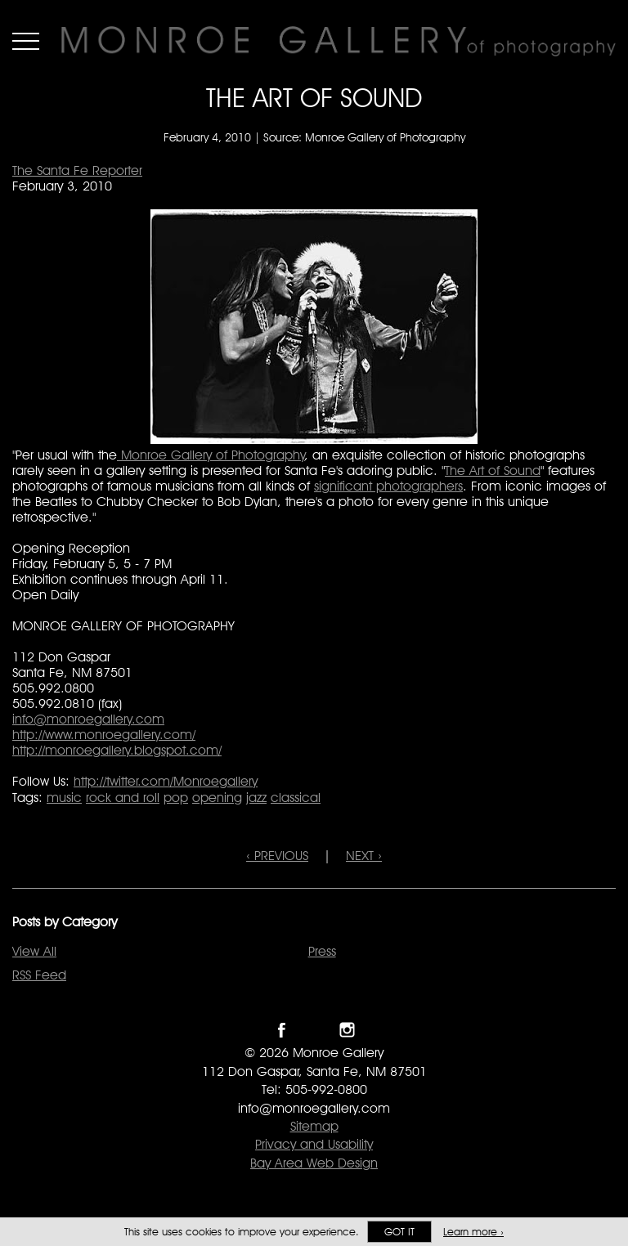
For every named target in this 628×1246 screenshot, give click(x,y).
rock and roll (122, 797)
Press (322, 951)
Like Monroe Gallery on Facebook (281, 1029)
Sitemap (314, 1126)
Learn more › (473, 1232)
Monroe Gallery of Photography (211, 455)
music (64, 797)
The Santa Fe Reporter (77, 170)
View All (34, 951)
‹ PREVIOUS (277, 855)
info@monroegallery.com (88, 719)
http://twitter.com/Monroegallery (166, 781)
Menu (25, 40)
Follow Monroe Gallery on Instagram (347, 1029)
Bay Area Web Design (314, 1163)
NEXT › (364, 855)
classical (296, 797)
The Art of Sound (493, 470)
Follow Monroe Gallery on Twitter (314, 1029)
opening (217, 797)
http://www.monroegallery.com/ (103, 734)
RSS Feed (39, 975)
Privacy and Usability (314, 1144)
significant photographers (388, 486)
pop (176, 797)
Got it (399, 1232)
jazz (256, 797)
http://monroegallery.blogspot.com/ (117, 750)
